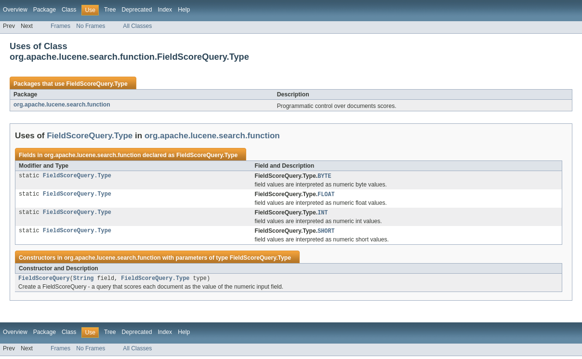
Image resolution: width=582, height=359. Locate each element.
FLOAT (326, 195)
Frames (60, 26)
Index (165, 9)
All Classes (137, 26)
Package (44, 9)
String (83, 281)
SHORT (326, 233)
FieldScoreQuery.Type (96, 83)
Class (69, 9)
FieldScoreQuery (44, 281)
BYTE (324, 176)
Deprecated (137, 9)
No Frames (90, 26)
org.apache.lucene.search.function (61, 104)
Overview (15, 9)
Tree (110, 9)
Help (184, 9)
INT (322, 214)
